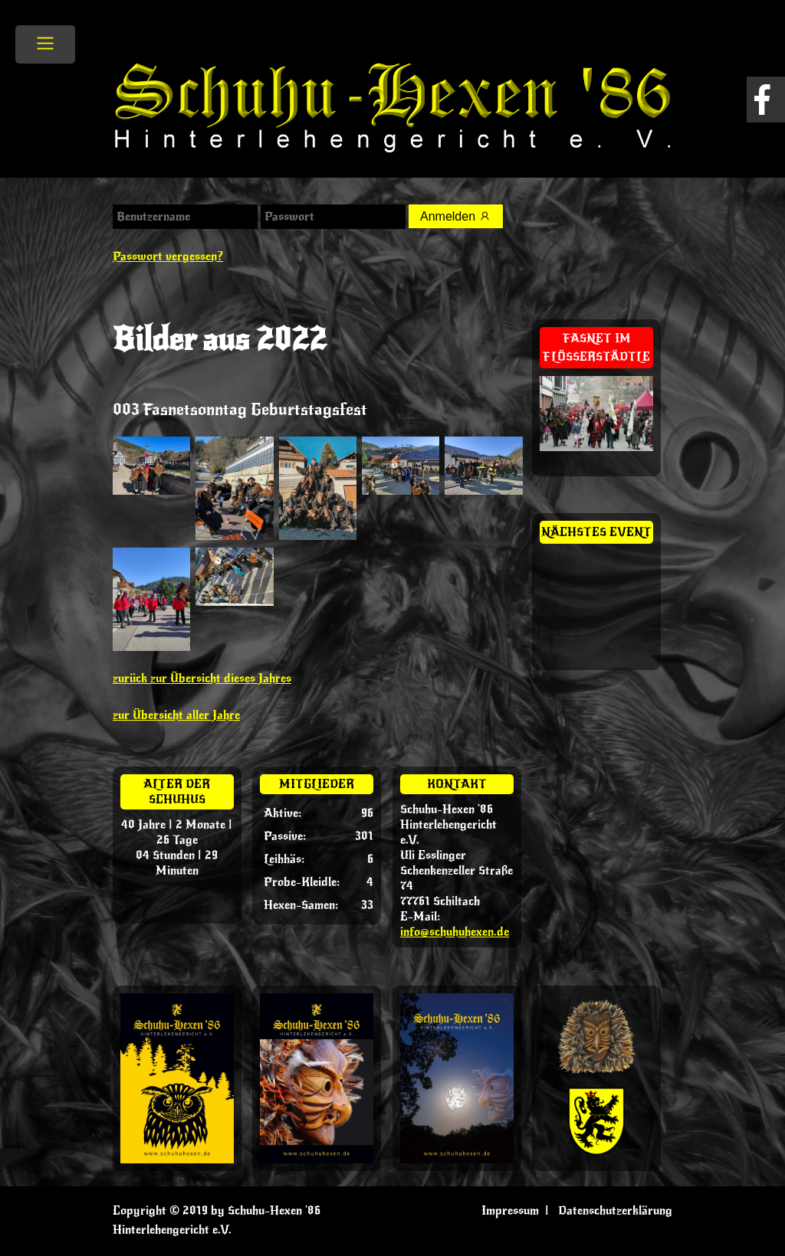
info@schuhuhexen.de (454, 932)
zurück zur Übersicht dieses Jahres (202, 678)
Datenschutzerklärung (615, 1210)
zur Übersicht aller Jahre (176, 715)
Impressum (510, 1210)
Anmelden (455, 216)
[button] (33, 1222)
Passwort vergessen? (168, 256)
